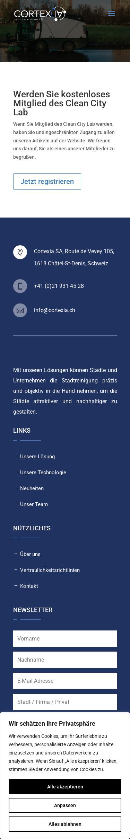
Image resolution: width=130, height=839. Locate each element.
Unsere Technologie (43, 472)
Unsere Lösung (37, 456)
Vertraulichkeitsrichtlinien (50, 570)
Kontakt (29, 586)
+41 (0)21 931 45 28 (59, 286)
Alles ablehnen (65, 824)
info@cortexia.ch (54, 310)
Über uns (30, 554)
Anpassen (65, 805)
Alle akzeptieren (65, 786)
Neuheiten (32, 488)
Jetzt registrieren (47, 181)
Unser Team (34, 504)
